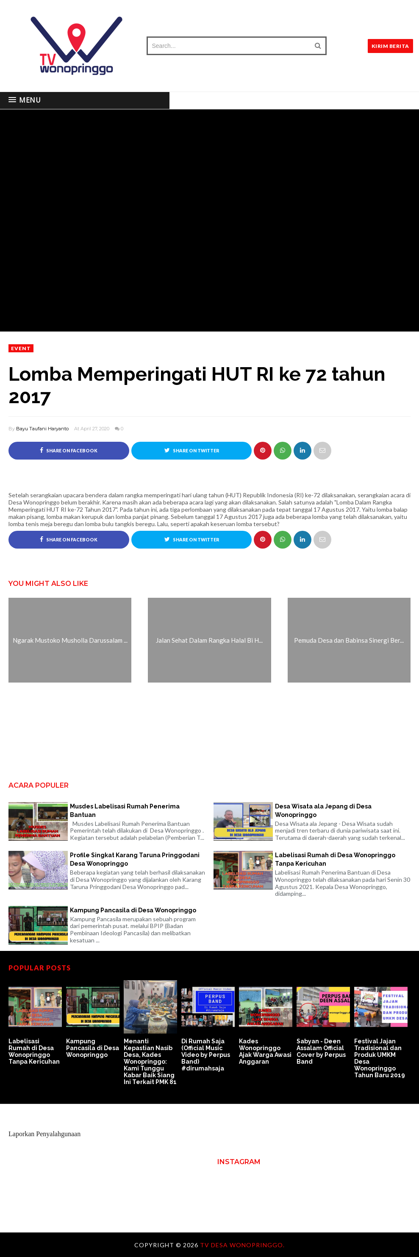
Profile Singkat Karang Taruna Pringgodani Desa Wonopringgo (135, 859)
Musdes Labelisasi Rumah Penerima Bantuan (125, 810)
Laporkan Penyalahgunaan (44, 1133)
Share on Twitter (191, 450)
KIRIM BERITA (390, 46)
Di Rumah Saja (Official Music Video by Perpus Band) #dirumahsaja (205, 1055)
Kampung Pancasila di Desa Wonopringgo (133, 910)
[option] (37, 1023)
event (21, 348)
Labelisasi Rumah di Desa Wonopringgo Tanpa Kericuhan (335, 859)
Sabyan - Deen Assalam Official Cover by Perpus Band (321, 1051)
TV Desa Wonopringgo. (242, 1245)
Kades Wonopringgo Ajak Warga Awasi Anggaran (265, 1051)
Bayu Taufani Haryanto (42, 429)
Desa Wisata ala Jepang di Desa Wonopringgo (323, 810)
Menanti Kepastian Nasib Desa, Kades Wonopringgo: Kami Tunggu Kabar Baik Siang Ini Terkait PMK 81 (150, 1061)
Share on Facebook (68, 450)
